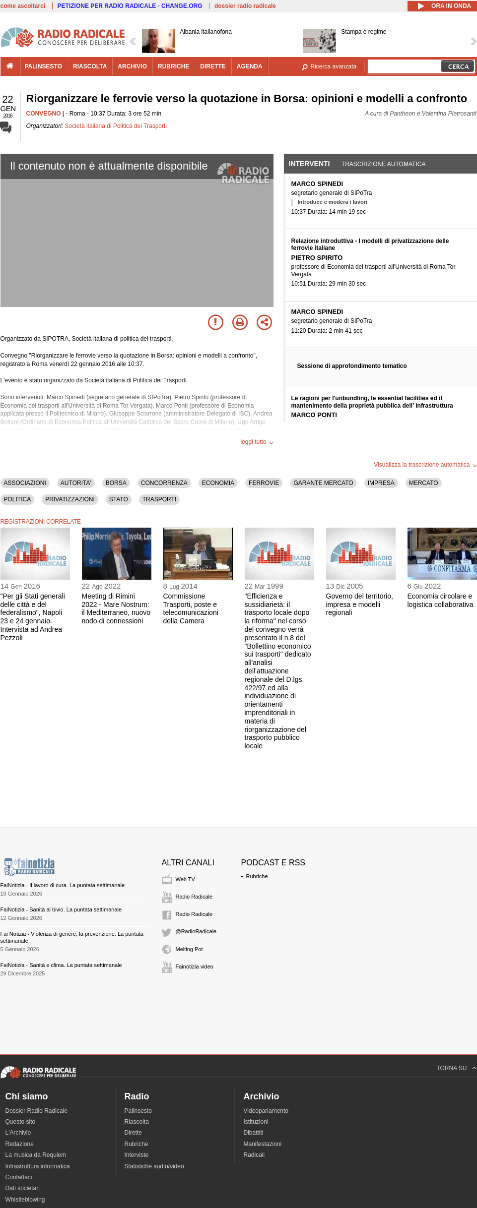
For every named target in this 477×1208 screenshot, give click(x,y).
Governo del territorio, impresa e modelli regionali (359, 604)
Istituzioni (256, 1121)
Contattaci (18, 1177)
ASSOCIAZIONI (25, 483)
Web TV (185, 879)
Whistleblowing (25, 1199)
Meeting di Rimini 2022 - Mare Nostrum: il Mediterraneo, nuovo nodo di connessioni (116, 608)
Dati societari (22, 1188)
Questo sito (20, 1121)
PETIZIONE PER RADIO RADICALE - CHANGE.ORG (130, 5)
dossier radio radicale (245, 5)
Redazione (19, 1144)
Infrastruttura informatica (37, 1166)
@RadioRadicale (196, 931)
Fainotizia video (194, 966)
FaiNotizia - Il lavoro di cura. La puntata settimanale (62, 885)
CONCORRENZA (164, 483)
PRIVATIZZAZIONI (70, 499)
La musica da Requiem (36, 1154)
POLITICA (17, 499)
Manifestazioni (263, 1144)
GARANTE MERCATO (323, 483)
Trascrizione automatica (383, 164)
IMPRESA (381, 483)
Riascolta (137, 1121)
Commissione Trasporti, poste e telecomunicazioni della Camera (190, 608)
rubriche (173, 66)
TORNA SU (451, 1068)
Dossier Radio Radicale (36, 1110)
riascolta (90, 66)
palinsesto (44, 66)
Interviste (137, 1154)
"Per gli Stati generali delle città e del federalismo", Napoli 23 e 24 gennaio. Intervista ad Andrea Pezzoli (32, 617)
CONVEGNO (43, 113)
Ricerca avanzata (334, 66)
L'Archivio (18, 1132)
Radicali (254, 1154)
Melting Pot (189, 949)
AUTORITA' (76, 483)
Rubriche (257, 876)
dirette (212, 66)
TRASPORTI (159, 499)
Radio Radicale (194, 897)
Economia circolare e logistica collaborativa (441, 600)
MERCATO (423, 483)
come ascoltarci (23, 5)
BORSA (116, 483)
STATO (118, 499)
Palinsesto (138, 1110)
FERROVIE (264, 483)
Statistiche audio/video (154, 1166)
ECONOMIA (218, 483)
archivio (132, 66)
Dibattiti (254, 1132)
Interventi (309, 164)
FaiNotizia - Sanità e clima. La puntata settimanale (61, 965)
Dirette (133, 1132)
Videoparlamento (266, 1110)
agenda (250, 66)
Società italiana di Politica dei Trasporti (116, 125)
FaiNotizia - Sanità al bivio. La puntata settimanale (61, 909)
